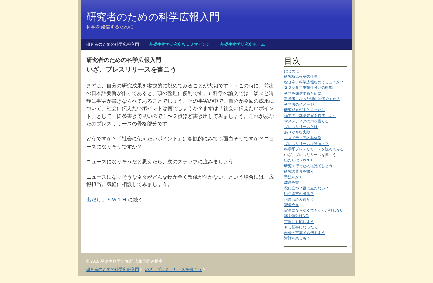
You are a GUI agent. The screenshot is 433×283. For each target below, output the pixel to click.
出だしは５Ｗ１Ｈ (299, 160)
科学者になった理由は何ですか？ (312, 99)
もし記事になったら (301, 227)
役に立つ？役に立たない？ (306, 188)
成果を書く (293, 182)
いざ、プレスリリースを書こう (173, 269)
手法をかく (293, 177)
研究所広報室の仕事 (301, 76)
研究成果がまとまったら (304, 110)
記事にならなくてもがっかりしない (314, 210)
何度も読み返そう (299, 199)
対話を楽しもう (297, 238)
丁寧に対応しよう (299, 222)
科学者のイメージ (299, 104)
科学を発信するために (302, 93)
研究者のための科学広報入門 (112, 44)
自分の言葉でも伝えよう (304, 233)
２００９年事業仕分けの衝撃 (308, 87)
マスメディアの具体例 (302, 138)
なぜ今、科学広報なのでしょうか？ (314, 82)
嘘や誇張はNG (296, 216)
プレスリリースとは (301, 127)
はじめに (291, 71)
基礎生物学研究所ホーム (242, 44)
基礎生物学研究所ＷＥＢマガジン (179, 44)
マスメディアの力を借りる (306, 121)
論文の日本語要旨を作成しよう (310, 115)
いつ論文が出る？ (299, 193)
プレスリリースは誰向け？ (306, 144)
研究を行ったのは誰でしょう (308, 166)
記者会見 (291, 205)
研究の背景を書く (299, 171)
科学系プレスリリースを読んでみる (314, 149)
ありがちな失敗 (297, 132)
